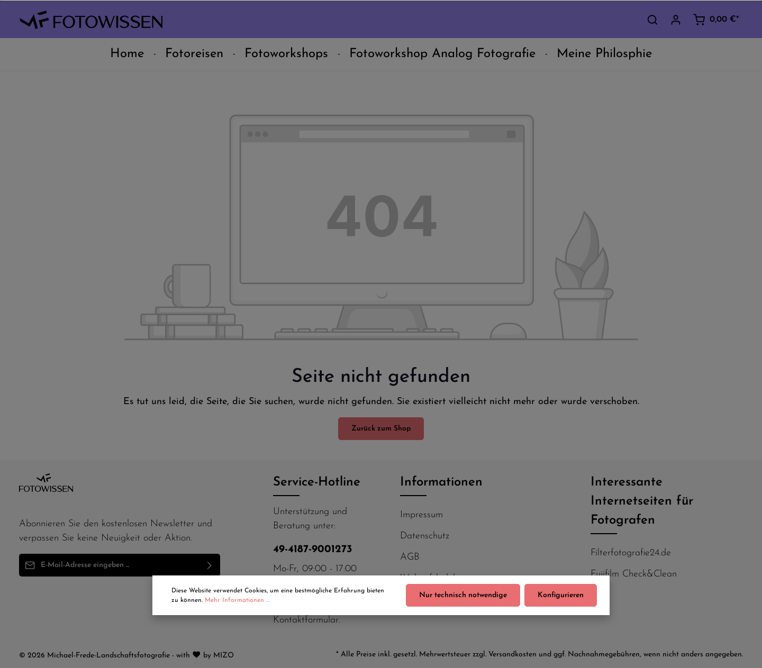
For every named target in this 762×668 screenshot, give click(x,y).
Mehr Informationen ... (237, 600)
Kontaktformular (306, 620)
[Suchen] (652, 19)
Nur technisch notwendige (463, 595)
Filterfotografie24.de (631, 553)
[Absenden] (209, 565)
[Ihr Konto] (675, 19)
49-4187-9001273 (312, 549)
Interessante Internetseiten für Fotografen (642, 501)
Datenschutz (424, 536)
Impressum (421, 515)
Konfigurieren (561, 595)
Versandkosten (512, 654)
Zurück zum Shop (381, 429)
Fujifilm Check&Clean (634, 574)
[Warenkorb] (715, 19)
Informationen (441, 482)
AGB (410, 557)
